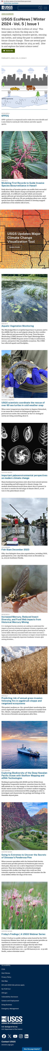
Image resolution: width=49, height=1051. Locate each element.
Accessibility (5, 965)
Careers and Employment (10, 1001)
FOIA (3, 969)
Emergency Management (10, 1009)
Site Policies (5, 973)
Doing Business (6, 1005)
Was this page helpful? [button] (32, 1049)
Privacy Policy (6, 977)
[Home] (7, 9)
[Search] (40, 8)
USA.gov (4, 993)
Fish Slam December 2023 (15, 549)
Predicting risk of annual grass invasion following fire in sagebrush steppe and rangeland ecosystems (21, 701)
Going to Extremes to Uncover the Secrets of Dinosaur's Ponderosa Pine (23, 856)
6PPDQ (5, 115)
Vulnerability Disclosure (9, 997)
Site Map (4, 981)
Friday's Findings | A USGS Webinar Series (23, 934)
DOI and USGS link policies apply (12, 985)
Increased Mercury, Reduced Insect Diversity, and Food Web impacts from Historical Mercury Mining (21, 619)
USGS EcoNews (7, 14)
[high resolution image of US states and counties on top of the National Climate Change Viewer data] (24, 239)
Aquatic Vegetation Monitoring (17, 326)
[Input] (30, 8)
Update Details (14, 247)
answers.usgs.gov (7, 1045)
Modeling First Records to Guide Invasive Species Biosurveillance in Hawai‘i (22, 184)
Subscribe (8, 51)
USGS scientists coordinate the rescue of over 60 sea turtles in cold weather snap (23, 404)
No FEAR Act (5, 989)
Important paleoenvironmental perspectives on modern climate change (24, 476)
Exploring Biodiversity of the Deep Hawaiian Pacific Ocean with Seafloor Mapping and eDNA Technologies (24, 775)
